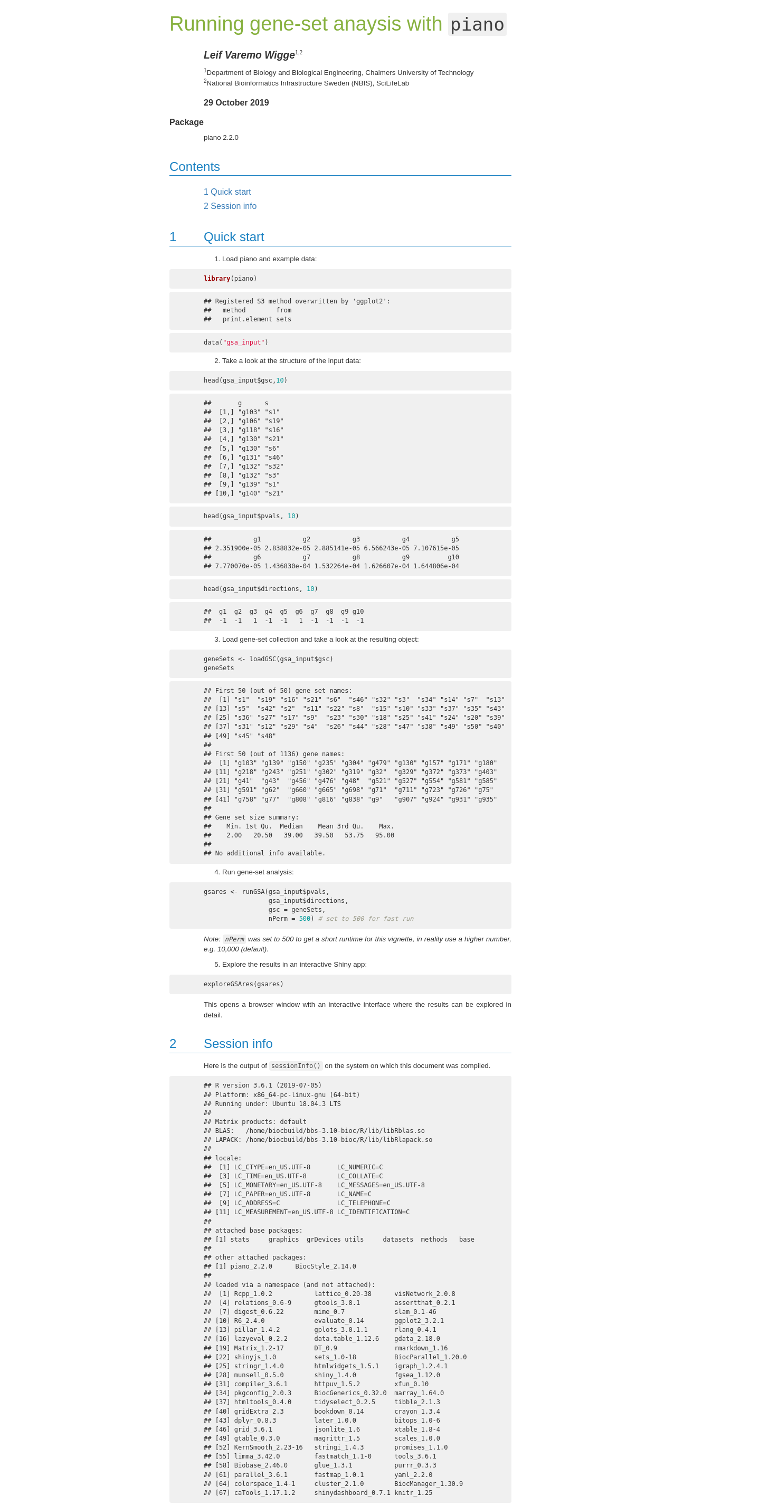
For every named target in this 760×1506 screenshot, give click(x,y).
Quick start (227, 191)
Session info (230, 206)
